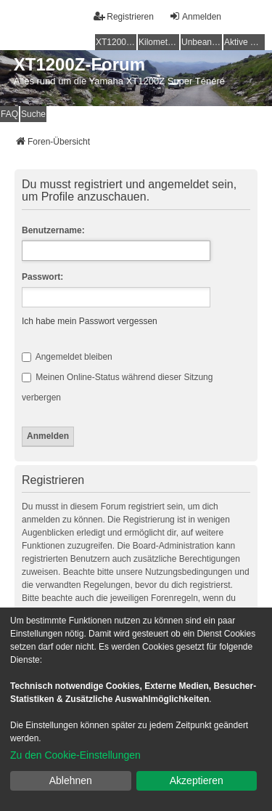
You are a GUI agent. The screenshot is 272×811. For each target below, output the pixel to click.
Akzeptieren (196, 780)
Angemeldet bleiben (67, 357)
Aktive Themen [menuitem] (244, 42)
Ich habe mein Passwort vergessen (89, 321)
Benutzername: (53, 230)
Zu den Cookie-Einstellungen (75, 755)
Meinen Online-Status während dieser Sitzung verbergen (117, 387)
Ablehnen (70, 780)
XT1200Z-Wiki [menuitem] (116, 42)
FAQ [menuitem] (9, 114)
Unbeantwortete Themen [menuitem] (201, 42)
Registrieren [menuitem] (124, 16)
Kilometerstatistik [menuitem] (159, 42)
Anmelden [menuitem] (195, 16)
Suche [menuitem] (33, 114)
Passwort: (42, 277)
